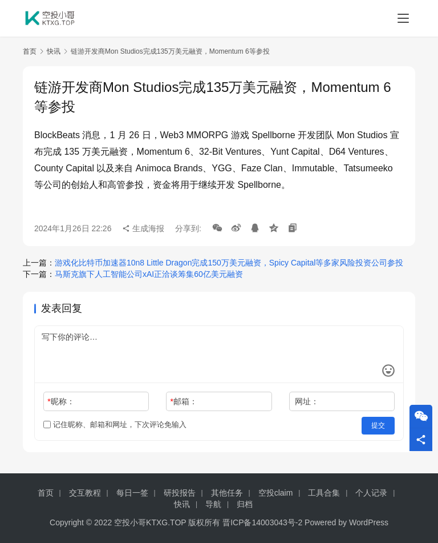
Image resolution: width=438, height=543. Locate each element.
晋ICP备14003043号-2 (262, 522)
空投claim (275, 492)
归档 (245, 504)
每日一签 (132, 492)
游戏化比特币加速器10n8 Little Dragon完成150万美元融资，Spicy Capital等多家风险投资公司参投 (229, 262)
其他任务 (227, 492)
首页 (29, 51)
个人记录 (371, 492)
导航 (213, 504)
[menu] (403, 18)
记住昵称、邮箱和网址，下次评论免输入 (114, 424)
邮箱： (184, 401)
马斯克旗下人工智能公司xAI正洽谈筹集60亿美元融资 (149, 274)
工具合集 (324, 492)
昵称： (60, 401)
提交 (379, 425)
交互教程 (85, 492)
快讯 (53, 51)
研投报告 (180, 492)
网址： (307, 401)
